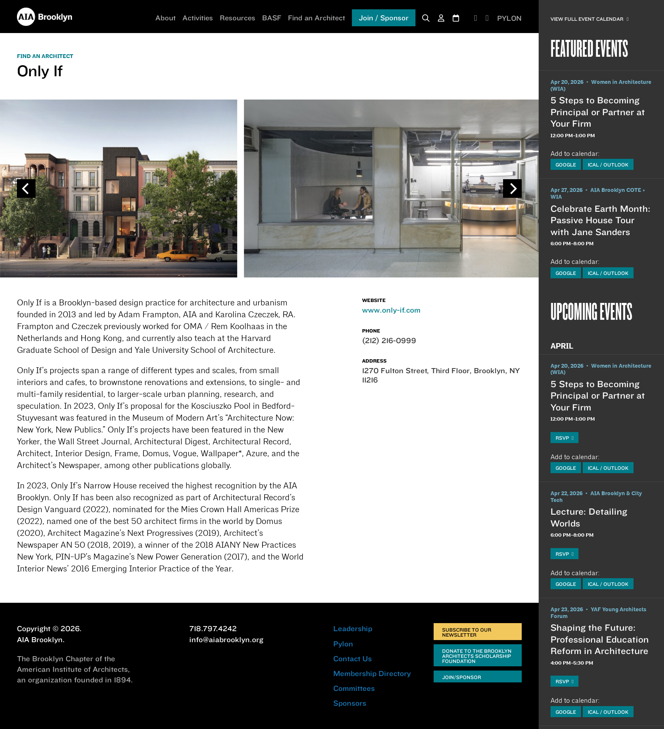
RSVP (564, 438)
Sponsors (349, 703)
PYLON (509, 18)
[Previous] (26, 188)
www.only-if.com (391, 309)
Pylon (343, 643)
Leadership (352, 628)
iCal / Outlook (608, 164)
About (165, 17)
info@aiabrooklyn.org (226, 639)
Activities (198, 17)
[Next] (512, 188)
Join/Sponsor (461, 677)
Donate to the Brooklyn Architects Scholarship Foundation (477, 656)
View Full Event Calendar (589, 19)
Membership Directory (372, 673)
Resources (237, 17)
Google (566, 164)
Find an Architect (316, 17)
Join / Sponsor (384, 17)
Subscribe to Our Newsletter (466, 632)
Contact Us (352, 658)
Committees (354, 688)
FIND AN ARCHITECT (45, 56)
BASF (271, 17)
